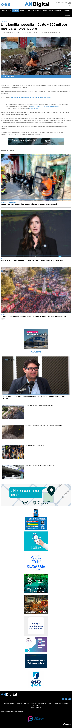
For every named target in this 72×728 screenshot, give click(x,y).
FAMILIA (69, 79)
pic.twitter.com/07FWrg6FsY (51, 106)
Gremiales (23, 10)
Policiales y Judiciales (67, 13)
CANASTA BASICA (64, 79)
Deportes (38, 10)
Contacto (38, 707)
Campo (51, 10)
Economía (15, 10)
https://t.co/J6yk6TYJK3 (36, 106)
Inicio (3, 10)
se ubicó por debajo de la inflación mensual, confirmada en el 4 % (31, 97)
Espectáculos (58, 10)
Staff (32, 707)
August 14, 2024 (33, 108)
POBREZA (58, 79)
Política (8, 10)
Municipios (31, 10)
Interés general (44, 12)
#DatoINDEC (9, 102)
